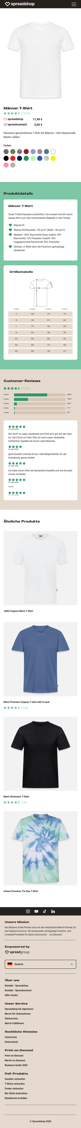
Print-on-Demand (14, 1055)
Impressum (11, 1037)
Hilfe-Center (11, 995)
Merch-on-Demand (15, 1060)
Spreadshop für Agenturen (19, 1009)
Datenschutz (11, 1041)
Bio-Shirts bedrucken (16, 1093)
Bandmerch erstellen (16, 1098)
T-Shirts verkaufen (15, 1083)
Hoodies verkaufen (15, 1079)
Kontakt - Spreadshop (16, 985)
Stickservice (11, 1018)
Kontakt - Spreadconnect (18, 990)
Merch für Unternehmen (18, 1013)
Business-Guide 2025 (16, 1065)
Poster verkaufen (14, 1088)
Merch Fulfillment (14, 1023)
